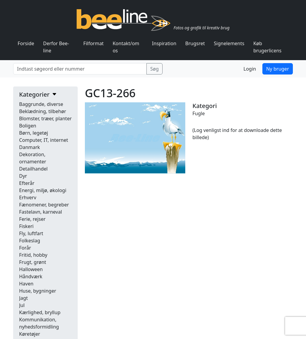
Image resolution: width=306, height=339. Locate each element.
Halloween (31, 269)
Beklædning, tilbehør (42, 111)
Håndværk (30, 276)
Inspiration (164, 43)
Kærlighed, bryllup (39, 312)
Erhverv (27, 197)
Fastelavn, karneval (40, 212)
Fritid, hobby (33, 255)
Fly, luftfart (31, 233)
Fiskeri (26, 226)
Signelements (229, 43)
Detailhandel (33, 168)
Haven (26, 283)
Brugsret (195, 43)
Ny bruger (277, 69)
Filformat (93, 43)
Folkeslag (29, 240)
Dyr (23, 176)
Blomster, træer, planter (45, 118)
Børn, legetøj (33, 133)
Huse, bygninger (37, 291)
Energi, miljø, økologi (42, 190)
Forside (26, 43)
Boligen (27, 125)
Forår (25, 247)
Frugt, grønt (32, 262)
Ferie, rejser (32, 219)
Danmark (29, 147)
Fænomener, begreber (44, 204)
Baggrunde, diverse (41, 104)
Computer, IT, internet (43, 140)
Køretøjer (29, 334)
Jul (22, 305)
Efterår (26, 183)
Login (250, 69)
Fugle (198, 113)
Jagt (23, 298)
